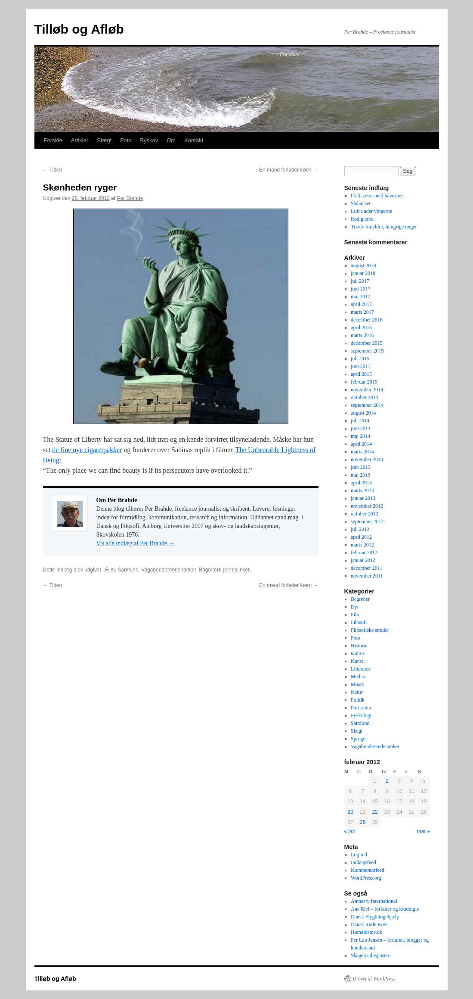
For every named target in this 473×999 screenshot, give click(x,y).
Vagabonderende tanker (168, 570)
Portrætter (361, 708)
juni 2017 (361, 289)
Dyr (355, 607)
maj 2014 (360, 436)
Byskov (149, 140)
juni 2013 (361, 467)
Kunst (357, 661)
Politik (358, 700)
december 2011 (366, 568)
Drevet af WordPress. (375, 979)
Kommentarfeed (367, 870)
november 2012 (367, 506)
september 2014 (367, 405)
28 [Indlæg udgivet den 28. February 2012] (362, 822)
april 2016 (361, 328)
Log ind (359, 855)
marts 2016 (362, 335)
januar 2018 (363, 273)
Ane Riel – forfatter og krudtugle (385, 909)
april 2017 (361, 304)
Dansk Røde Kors (369, 924)
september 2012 (367, 521)
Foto (125, 140)
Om (171, 140)
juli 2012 (360, 529)
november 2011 (367, 576)
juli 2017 (360, 281)
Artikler (79, 140)
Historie (359, 646)
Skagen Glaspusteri (371, 955)
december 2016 (367, 320)
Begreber (360, 599)
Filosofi (359, 622)
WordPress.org (366, 878)
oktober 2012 (364, 514)
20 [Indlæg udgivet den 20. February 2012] (350, 812)
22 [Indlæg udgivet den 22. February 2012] (374, 812)
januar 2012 (363, 560)
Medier (358, 677)
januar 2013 (363, 498)
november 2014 (367, 390)
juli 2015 (360, 359)
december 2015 (367, 343)
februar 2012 (364, 552)
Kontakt (193, 140)
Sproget (359, 739)
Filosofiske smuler (370, 630)
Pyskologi (361, 715)
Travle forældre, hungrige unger (384, 227)
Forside (53, 140)
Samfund (128, 570)
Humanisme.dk (366, 932)
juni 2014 (361, 428)
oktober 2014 (364, 397)
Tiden (52, 170)
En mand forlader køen (288, 170)
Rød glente (362, 219)
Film (110, 570)
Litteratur (360, 669)
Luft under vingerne (371, 211)
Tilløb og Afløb (79, 29)
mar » (423, 831)
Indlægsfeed (363, 862)
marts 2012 (362, 545)
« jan (350, 831)
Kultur (357, 653)
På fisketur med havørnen (377, 196)
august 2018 (363, 265)
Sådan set (361, 203)
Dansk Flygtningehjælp (375, 917)
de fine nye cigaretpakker (87, 449)
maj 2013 (360, 475)
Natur (356, 692)
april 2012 (361, 537)
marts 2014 (362, 452)
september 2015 (367, 351)
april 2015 (361, 374)
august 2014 (363, 413)
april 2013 (361, 483)
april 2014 (361, 444)
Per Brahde (130, 198)
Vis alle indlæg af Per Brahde (135, 543)
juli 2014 (360, 421)
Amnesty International (374, 901)
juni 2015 (361, 366)
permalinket (236, 570)
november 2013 (367, 459)
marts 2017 (362, 312)
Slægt (104, 140)
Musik (357, 684)
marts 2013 (362, 490)
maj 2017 (360, 296)
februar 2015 (364, 382)
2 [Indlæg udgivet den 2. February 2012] (387, 781)
